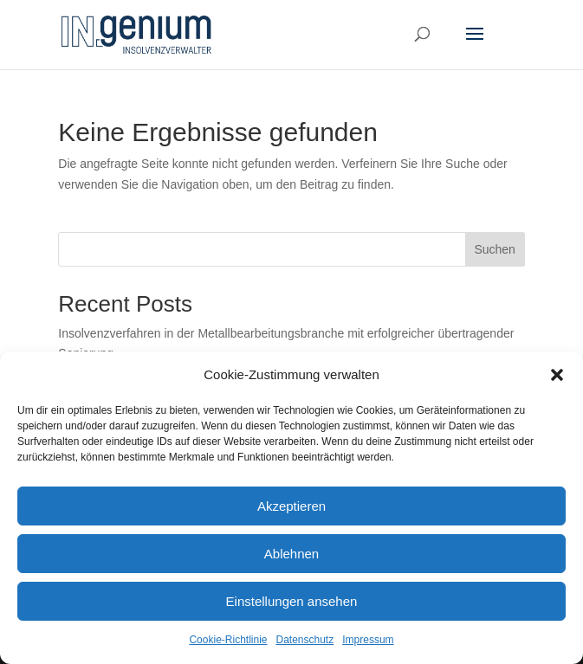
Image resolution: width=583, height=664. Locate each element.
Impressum (367, 640)
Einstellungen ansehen (292, 601)
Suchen (494, 249)
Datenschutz (305, 640)
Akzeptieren (291, 506)
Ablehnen (291, 553)
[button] (557, 375)
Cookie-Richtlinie (228, 640)
